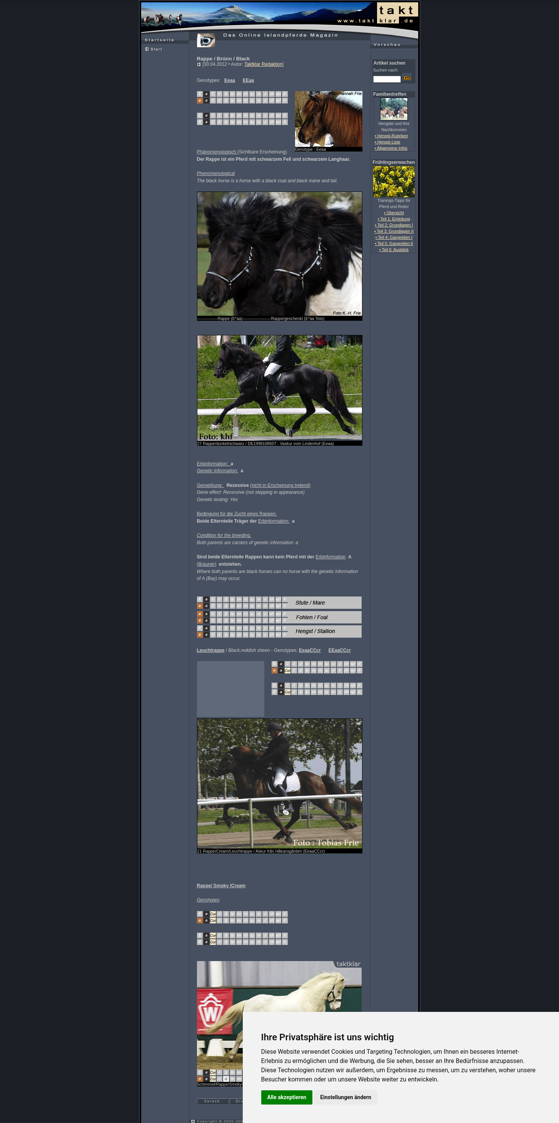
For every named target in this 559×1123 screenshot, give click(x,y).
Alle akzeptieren (287, 1097)
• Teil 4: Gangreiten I (393, 237)
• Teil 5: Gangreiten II (394, 243)
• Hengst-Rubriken (391, 135)
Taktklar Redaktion (263, 64)
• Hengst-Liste (387, 142)
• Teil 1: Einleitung (394, 219)
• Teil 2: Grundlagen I (394, 225)
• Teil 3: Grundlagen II (394, 231)
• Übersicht (394, 212)
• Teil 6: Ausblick (394, 249)
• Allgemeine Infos (391, 148)
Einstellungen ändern (345, 1097)
